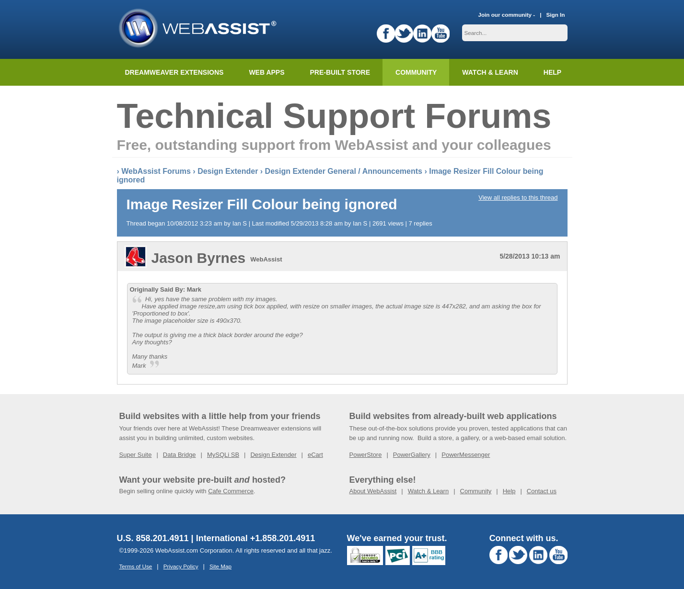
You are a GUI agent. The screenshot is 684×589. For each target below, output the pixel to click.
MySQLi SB (223, 454)
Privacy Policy (180, 566)
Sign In (555, 14)
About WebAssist (373, 491)
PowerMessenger (465, 454)
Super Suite (135, 454)
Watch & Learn (490, 72)
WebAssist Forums (156, 171)
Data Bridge (179, 454)
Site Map (220, 566)
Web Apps (266, 72)
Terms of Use (135, 566)
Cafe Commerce (231, 491)
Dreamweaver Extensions (174, 72)
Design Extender (227, 171)
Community (416, 72)
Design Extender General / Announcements (343, 171)
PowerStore (365, 454)
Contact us (541, 491)
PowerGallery (411, 454)
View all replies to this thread (517, 197)
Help (509, 491)
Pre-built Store (340, 72)
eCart (315, 454)
